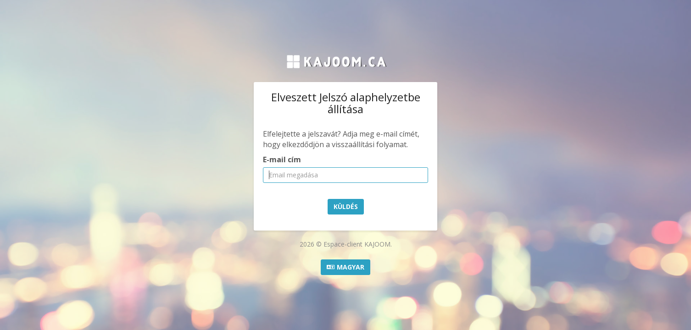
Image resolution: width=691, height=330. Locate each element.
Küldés (346, 206)
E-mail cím (282, 159)
